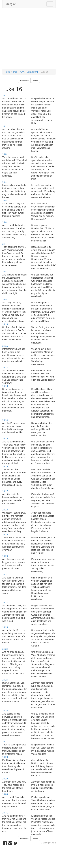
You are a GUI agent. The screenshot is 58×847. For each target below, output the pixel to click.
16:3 (4, 154)
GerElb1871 (32, 72)
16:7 (4, 244)
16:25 (5, 679)
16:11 (5, 346)
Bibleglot (10, 4)
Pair (15, 72)
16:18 (5, 509)
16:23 (5, 627)
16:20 (5, 556)
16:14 (5, 420)
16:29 (5, 778)
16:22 (5, 602)
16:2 (4, 126)
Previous (24, 80)
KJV (22, 72)
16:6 (4, 222)
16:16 (5, 466)
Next (35, 80)
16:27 (5, 741)
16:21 (5, 574)
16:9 (4, 299)
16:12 (5, 367)
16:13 (5, 386)
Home (7, 72)
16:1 (4, 95)
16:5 (4, 200)
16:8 (4, 271)
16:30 (5, 794)
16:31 (5, 812)
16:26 (5, 710)
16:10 (5, 324)
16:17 (5, 491)
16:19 (5, 534)
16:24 (5, 649)
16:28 (5, 757)
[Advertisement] (29, 40)
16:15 (5, 438)
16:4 (4, 182)
